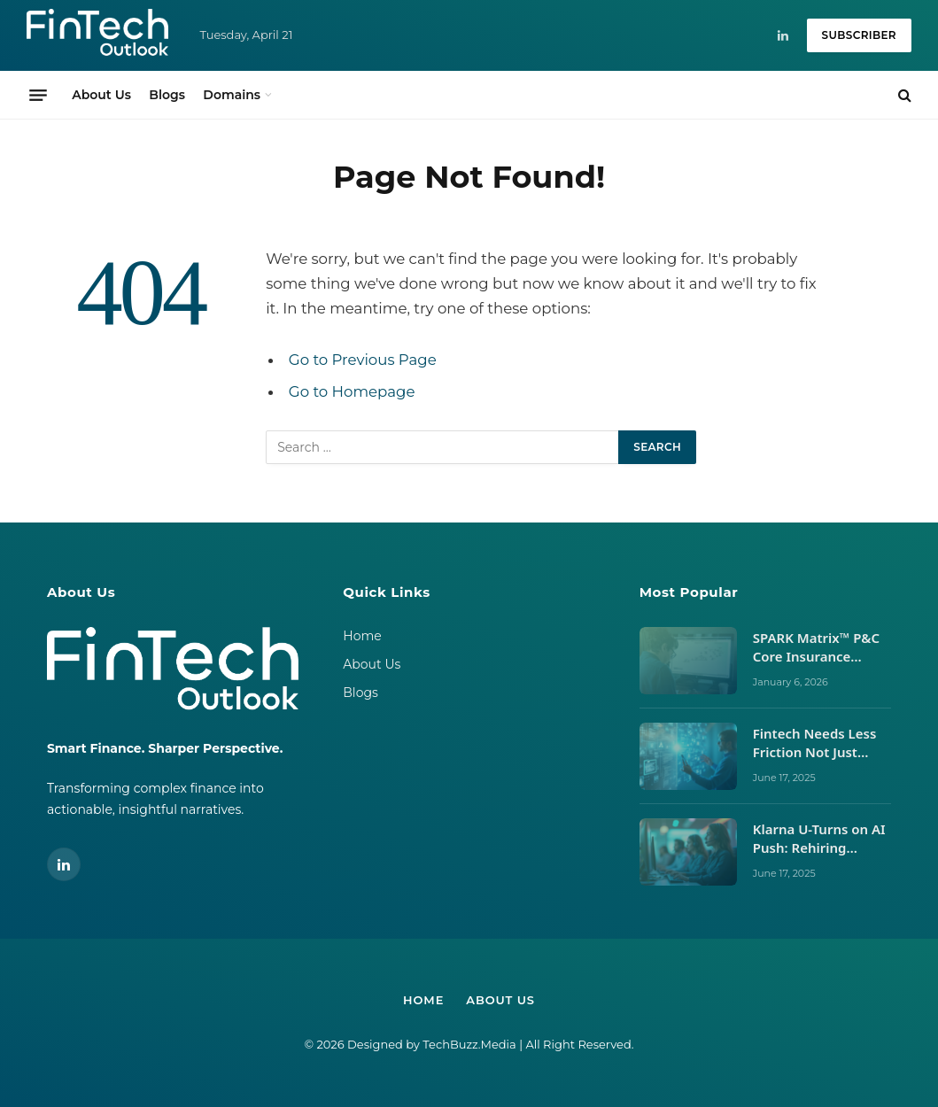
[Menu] (38, 95)
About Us (101, 95)
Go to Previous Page (363, 359)
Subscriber (859, 35)
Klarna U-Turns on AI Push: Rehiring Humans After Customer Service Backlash (819, 839)
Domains (231, 95)
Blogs (167, 95)
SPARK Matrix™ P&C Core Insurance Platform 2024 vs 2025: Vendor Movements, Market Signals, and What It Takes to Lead (818, 648)
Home (362, 636)
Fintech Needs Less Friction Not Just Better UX (815, 743)
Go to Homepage (352, 391)
